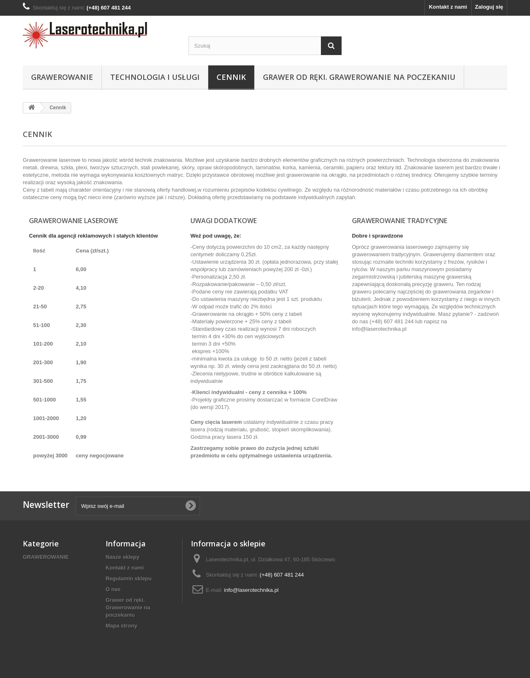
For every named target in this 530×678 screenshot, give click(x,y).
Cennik (231, 77)
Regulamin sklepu (129, 578)
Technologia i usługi (155, 77)
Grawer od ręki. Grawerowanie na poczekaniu (359, 77)
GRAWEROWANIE (62, 77)
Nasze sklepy (123, 557)
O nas (113, 589)
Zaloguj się (489, 7)
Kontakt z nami (448, 7)
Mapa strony (121, 626)
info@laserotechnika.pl (379, 329)
